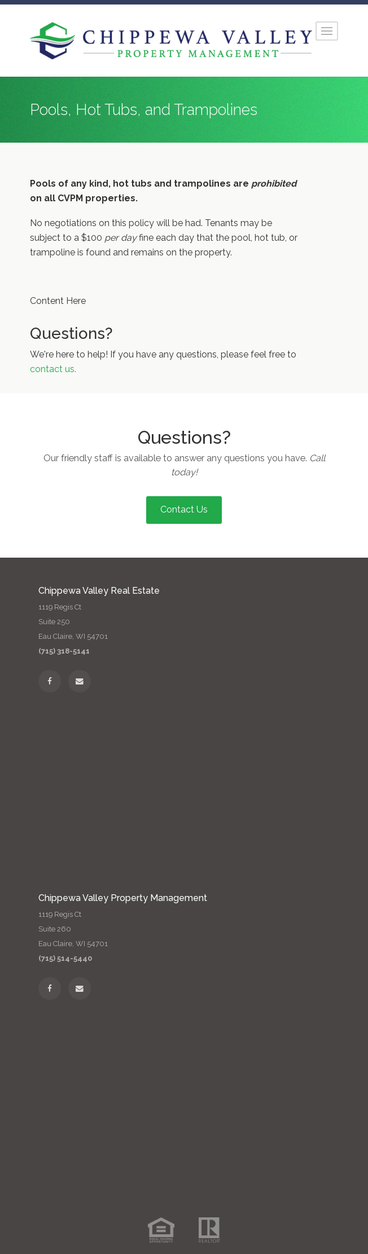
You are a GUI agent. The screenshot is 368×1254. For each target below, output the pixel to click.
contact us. (53, 369)
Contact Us (184, 509)
